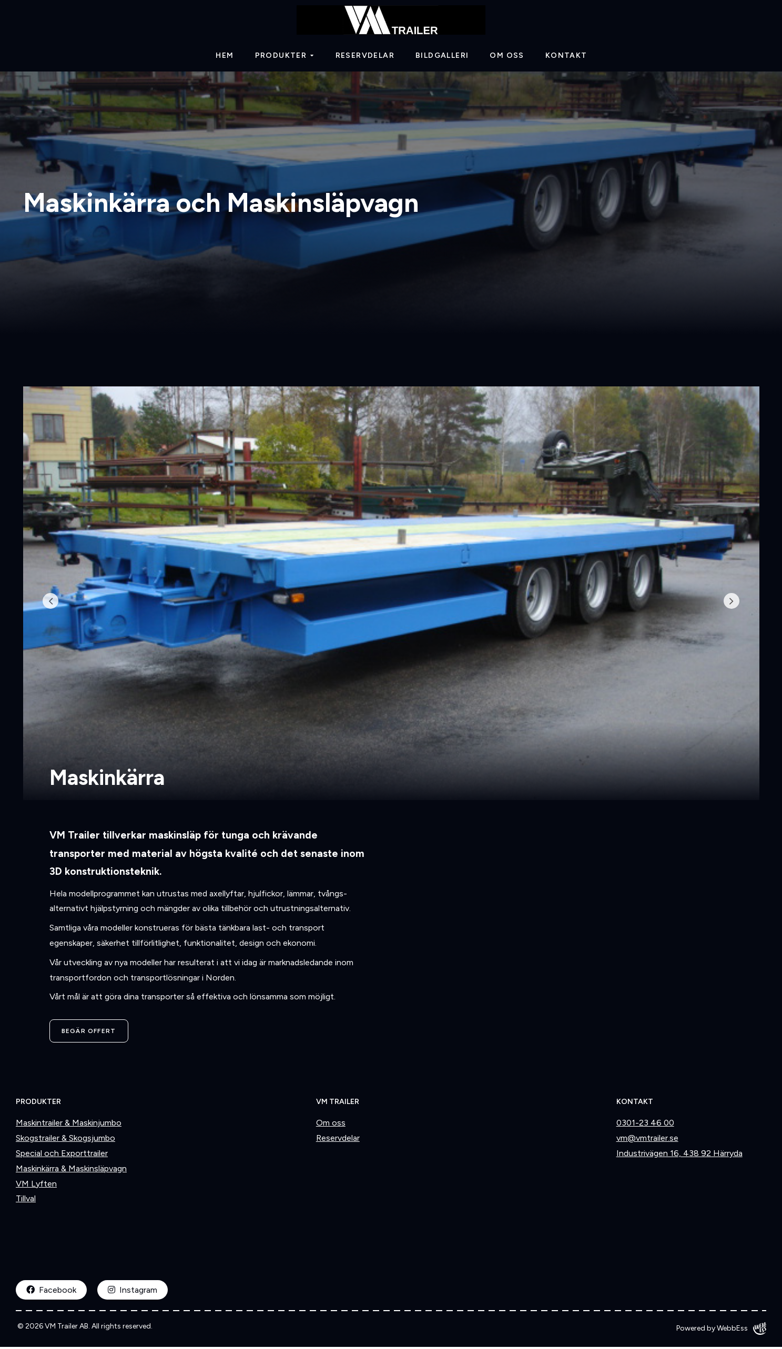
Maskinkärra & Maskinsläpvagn (71, 1171)
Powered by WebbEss (721, 1330)
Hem (224, 57)
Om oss (507, 57)
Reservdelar (365, 57)
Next (725, 603)
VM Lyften (36, 1186)
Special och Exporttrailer (62, 1155)
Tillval (26, 1201)
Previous (57, 603)
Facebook (51, 1292)
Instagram (132, 1292)
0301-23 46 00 (645, 1125)
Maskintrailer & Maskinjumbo (68, 1125)
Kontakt (566, 57)
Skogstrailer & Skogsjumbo (65, 1141)
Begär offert (89, 1033)
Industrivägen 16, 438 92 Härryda (679, 1155)
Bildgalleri (442, 57)
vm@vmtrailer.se (647, 1141)
